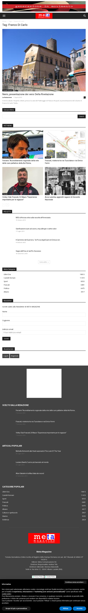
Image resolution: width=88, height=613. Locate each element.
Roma (47, 194)
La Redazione (7, 97)
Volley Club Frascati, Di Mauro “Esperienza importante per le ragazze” (41, 433)
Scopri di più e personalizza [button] (16, 608)
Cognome (6, 320)
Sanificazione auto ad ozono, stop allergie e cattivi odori (36, 229)
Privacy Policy (38, 576)
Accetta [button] (79, 608)
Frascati (48, 157)
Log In (5, 356)
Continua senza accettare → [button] (75, 582)
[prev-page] (3, 204)
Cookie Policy (51, 576)
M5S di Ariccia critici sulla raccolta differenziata (33, 218)
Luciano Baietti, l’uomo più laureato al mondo (32, 462)
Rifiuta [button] (65, 608)
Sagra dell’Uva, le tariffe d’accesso (28, 251)
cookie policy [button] (6, 594)
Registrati (14, 356)
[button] (4, 16)
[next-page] (7, 204)
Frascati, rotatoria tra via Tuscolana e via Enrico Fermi (35, 421)
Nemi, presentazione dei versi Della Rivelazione (28, 94)
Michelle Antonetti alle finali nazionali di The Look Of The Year (38, 451)
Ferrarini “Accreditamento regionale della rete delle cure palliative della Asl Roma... (46, 410)
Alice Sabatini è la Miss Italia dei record (30, 473)
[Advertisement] (44, 383)
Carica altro (44, 262)
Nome (4, 311)
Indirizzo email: (7, 329)
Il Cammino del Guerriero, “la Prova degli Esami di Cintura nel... (38, 240)
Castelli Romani (7, 90)
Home (4, 21)
